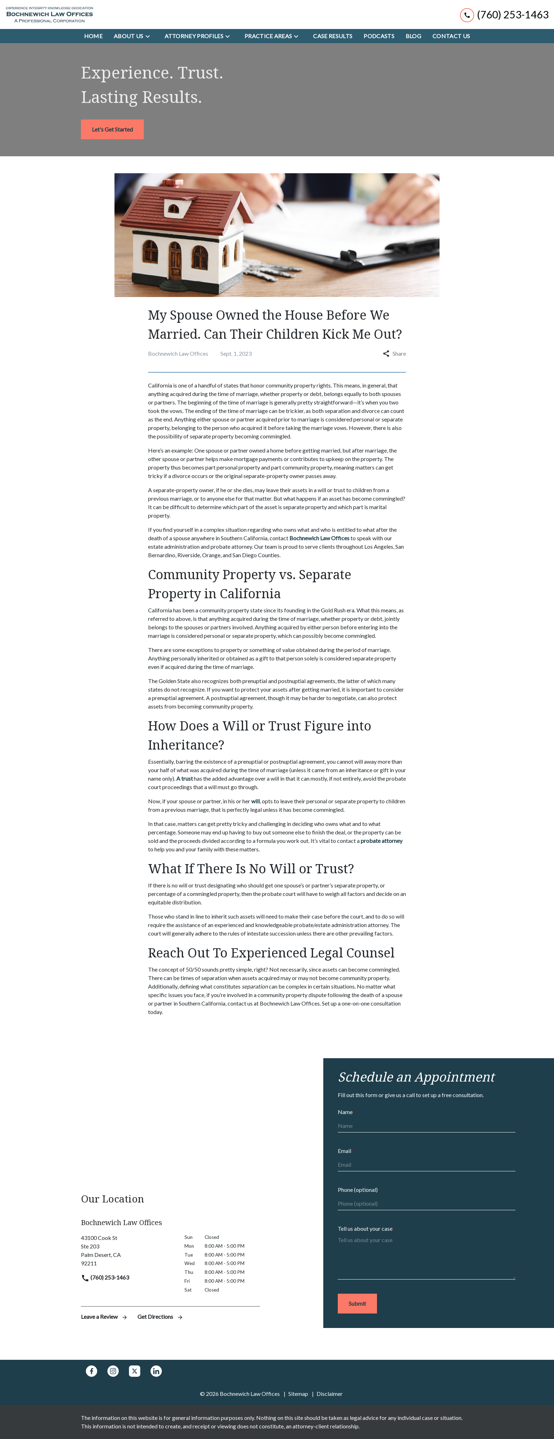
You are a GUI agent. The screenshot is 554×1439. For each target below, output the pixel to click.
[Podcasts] (379, 36)
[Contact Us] (451, 36)
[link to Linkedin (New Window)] (156, 1371)
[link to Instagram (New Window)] (113, 1371)
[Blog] (413, 36)
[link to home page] (49, 14)
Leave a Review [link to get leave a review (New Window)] (105, 1316)
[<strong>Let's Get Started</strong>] (112, 129)
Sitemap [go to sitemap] (298, 1393)
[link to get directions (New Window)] (127, 1251)
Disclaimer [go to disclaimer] (330, 1393)
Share (394, 353)
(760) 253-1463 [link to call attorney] (105, 1277)
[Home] (93, 36)
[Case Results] (332, 36)
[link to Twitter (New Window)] (134, 1371)
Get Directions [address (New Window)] (160, 1316)
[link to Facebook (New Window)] (91, 1371)
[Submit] (357, 1303)
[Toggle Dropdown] (149, 36)
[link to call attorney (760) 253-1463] (504, 14)
